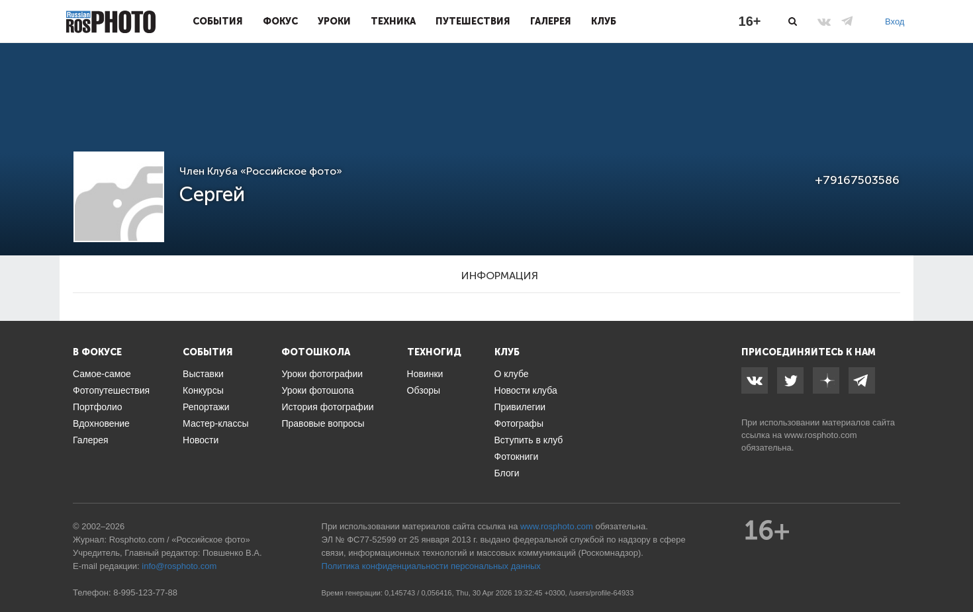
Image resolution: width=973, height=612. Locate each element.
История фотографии (327, 407)
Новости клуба (525, 390)
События (218, 21)
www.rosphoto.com (820, 435)
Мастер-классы (215, 423)
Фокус (280, 21)
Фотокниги (516, 456)
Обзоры (424, 390)
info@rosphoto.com (179, 566)
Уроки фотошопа (317, 390)
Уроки (334, 21)
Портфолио (97, 407)
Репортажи (206, 407)
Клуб (603, 21)
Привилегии (520, 407)
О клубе (511, 374)
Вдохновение (101, 423)
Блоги (507, 473)
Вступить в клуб (528, 440)
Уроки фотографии (322, 374)
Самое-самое (102, 374)
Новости (200, 440)
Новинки (425, 374)
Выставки (203, 374)
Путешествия (473, 21)
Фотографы (518, 423)
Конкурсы (203, 390)
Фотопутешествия (111, 390)
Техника (393, 21)
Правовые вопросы (322, 423)
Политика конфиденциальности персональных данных (431, 566)
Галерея (550, 21)
